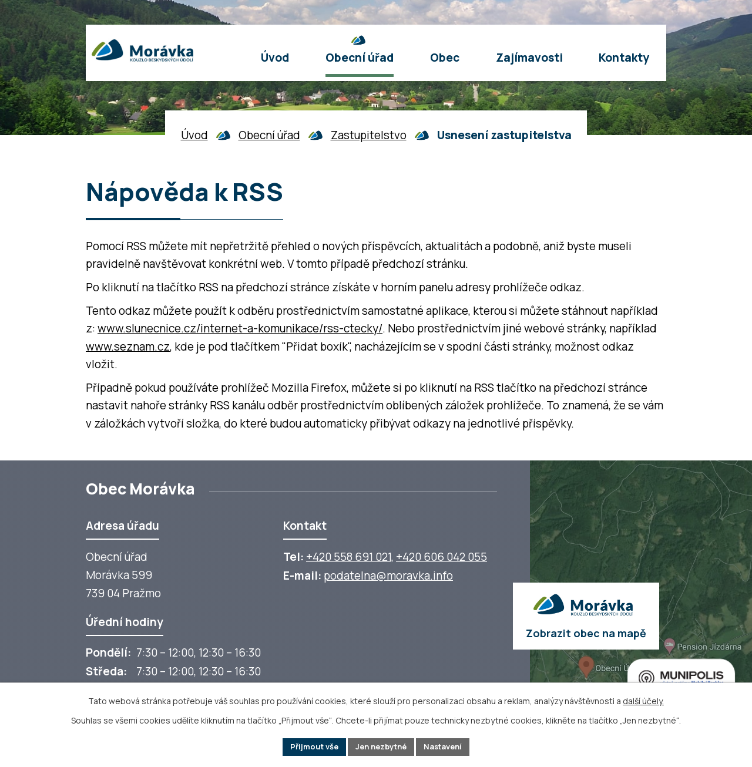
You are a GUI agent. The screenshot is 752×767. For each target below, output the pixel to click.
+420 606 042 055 (441, 556)
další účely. (643, 699)
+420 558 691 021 (348, 556)
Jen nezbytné (380, 746)
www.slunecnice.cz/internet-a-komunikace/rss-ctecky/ (240, 328)
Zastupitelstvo (369, 135)
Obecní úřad (269, 135)
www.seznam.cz (128, 346)
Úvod (194, 135)
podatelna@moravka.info (388, 575)
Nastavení (449, 746)
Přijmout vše (308, 746)
